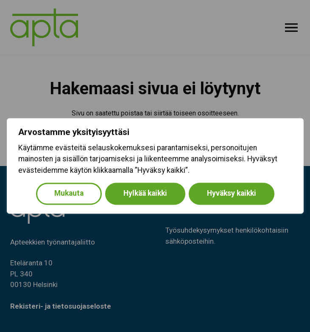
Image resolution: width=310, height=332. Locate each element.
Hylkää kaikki (145, 193)
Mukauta (69, 193)
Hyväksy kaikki (231, 193)
